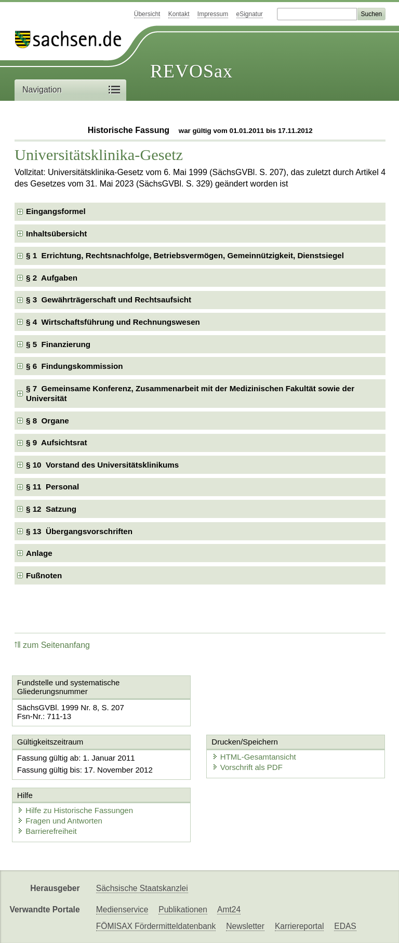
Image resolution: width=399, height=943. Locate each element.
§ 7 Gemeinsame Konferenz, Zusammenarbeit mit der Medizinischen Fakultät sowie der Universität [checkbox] (190, 393)
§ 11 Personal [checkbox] (52, 486)
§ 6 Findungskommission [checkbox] (74, 366)
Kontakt (179, 14)
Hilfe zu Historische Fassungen (75, 810)
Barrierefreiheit (46, 831)
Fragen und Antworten (59, 820)
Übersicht (147, 14)
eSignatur (249, 14)
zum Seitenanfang (52, 645)
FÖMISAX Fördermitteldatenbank (156, 926)
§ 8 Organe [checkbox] (47, 420)
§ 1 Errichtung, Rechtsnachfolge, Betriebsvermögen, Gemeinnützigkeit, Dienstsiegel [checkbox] (185, 255)
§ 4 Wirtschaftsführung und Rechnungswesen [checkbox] (113, 321)
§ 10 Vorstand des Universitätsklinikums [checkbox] (102, 464)
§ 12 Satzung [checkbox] (51, 508)
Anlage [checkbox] (39, 553)
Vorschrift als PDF (247, 767)
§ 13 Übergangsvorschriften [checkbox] (79, 531)
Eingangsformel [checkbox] (56, 211)
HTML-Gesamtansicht (254, 756)
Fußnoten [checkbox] (44, 575)
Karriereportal (299, 926)
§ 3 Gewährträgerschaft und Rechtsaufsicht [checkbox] (108, 299)
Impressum (212, 14)
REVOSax (191, 71)
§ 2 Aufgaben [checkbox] (51, 277)
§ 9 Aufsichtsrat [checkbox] (56, 442)
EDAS (345, 926)
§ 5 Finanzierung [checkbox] (58, 344)
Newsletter (245, 926)
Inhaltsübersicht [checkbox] (56, 233)
